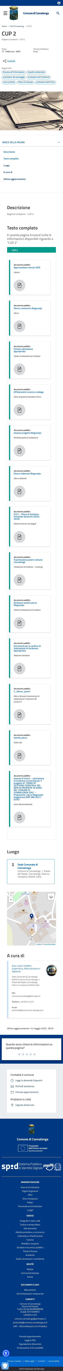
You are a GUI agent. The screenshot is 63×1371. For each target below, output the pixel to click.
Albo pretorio (30, 1290)
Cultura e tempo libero (30, 1224)
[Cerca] (58, 13)
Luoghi (30, 1210)
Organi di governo (30, 1191)
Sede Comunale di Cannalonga (28, 866)
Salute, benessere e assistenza (30, 1258)
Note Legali (29, 1361)
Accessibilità (54, 1361)
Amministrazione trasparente (30, 1293)
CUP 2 (29, 26)
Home (4, 26)
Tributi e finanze (30, 1251)
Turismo (30, 1239)
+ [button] (11, 895)
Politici (30, 1202)
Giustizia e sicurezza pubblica (30, 1247)
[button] (59, 3)
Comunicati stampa (30, 1273)
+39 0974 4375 (30, 1315)
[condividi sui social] (9, 61)
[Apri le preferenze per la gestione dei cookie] (5, 1366)
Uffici (30, 1195)
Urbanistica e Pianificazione (30, 1236)
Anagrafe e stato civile (30, 1220)
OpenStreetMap (49, 944)
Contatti (30, 1299)
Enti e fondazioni (30, 1198)
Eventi (30, 1276)
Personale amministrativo (30, 1206)
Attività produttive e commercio (30, 1232)
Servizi (30, 1215)
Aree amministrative (30, 1187)
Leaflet (38, 944)
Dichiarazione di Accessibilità (30, 1347)
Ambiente (30, 1255)
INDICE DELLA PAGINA (13, 142)
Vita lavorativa (30, 1228)
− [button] (11, 900)
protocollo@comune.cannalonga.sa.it (30, 1322)
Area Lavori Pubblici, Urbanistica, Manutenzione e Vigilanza (26, 968)
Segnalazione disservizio (30, 1344)
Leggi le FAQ (30, 1340)
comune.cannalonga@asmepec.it (30, 1318)
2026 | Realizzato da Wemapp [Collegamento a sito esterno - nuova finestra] (31, 1369)
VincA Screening (17, 26)
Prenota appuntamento (30, 1336)
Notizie (30, 1269)
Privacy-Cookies (14, 1361)
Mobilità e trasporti (30, 1243)
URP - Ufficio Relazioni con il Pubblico (30, 1326)
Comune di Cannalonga (36, 13)
